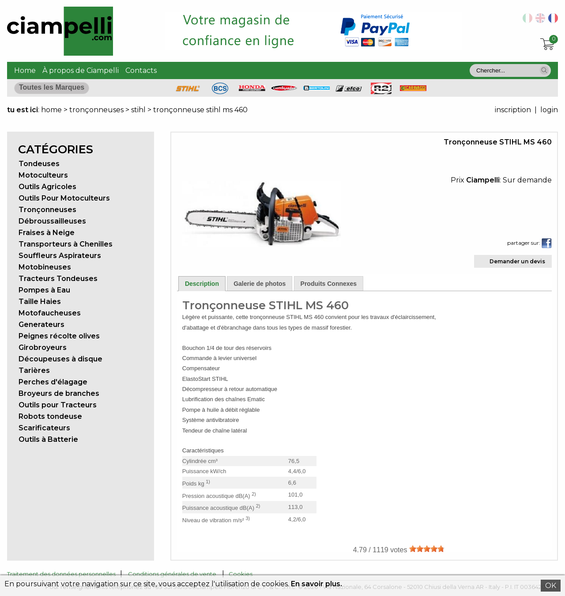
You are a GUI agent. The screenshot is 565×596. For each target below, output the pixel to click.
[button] (544, 70)
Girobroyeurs (43, 347)
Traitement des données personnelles (61, 573)
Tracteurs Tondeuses (58, 278)
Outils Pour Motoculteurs (64, 198)
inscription (513, 110)
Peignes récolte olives (59, 336)
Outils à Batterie (48, 439)
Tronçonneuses (47, 209)
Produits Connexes (329, 283)
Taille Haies (40, 301)
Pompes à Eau (44, 290)
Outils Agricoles (47, 186)
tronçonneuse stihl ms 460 (200, 110)
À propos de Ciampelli (80, 70)
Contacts (141, 70)
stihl (138, 110)
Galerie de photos (260, 283)
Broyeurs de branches (59, 393)
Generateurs (41, 324)
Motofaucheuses (50, 313)
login (549, 110)
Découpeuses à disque (60, 359)
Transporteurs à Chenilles (66, 244)
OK (550, 585)
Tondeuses (39, 163)
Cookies (240, 573)
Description (202, 283)
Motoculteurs (43, 175)
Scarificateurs (44, 428)
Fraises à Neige (47, 232)
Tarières (34, 370)
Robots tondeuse (50, 416)
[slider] (426, 548)
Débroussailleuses (52, 221)
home (51, 110)
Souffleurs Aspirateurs (60, 255)
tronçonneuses (96, 110)
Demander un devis (517, 261)
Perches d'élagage (53, 382)
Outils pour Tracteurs (58, 405)
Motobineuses (45, 267)
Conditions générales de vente (172, 573)
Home (25, 70)
